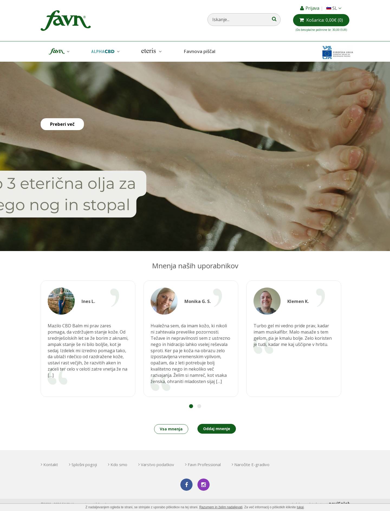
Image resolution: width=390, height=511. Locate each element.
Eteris (150, 51)
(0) (324, 20)
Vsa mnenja (171, 428)
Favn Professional (204, 464)
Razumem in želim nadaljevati (220, 507)
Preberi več (62, 124)
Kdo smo (118, 464)
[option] (88, 339)
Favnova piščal (199, 51)
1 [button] (191, 406)
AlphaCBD (104, 51)
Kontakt (50, 464)
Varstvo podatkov (157, 464)
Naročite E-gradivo (251, 464)
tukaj (300, 507)
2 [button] (199, 406)
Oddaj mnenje (216, 428)
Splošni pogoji (84, 464)
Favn (58, 51)
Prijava (313, 8)
